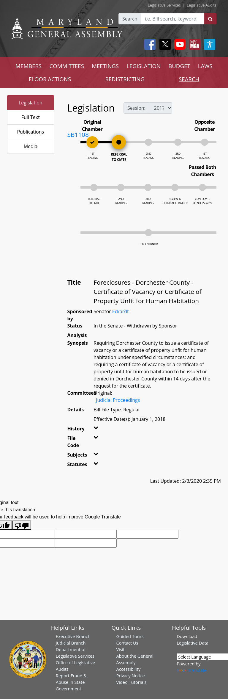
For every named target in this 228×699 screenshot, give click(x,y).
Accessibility (128, 669)
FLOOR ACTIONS (50, 79)
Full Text (30, 117)
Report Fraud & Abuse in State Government (71, 682)
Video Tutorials (131, 682)
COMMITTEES (66, 66)
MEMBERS (28, 66)
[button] (95, 430)
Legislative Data (192, 643)
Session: (136, 108)
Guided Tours (129, 636)
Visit (120, 649)
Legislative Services (164, 5)
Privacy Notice (130, 675)
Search (129, 18)
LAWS (205, 66)
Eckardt (120, 311)
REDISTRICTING (125, 79)
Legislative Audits (201, 5)
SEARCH (189, 79)
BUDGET (179, 66)
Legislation (30, 102)
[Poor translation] (21, 525)
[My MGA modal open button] (193, 44)
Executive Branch (73, 636)
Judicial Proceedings (118, 400)
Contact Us (127, 643)
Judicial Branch (71, 643)
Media (30, 146)
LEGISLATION (143, 66)
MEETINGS (105, 66)
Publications (30, 131)
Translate (191, 670)
